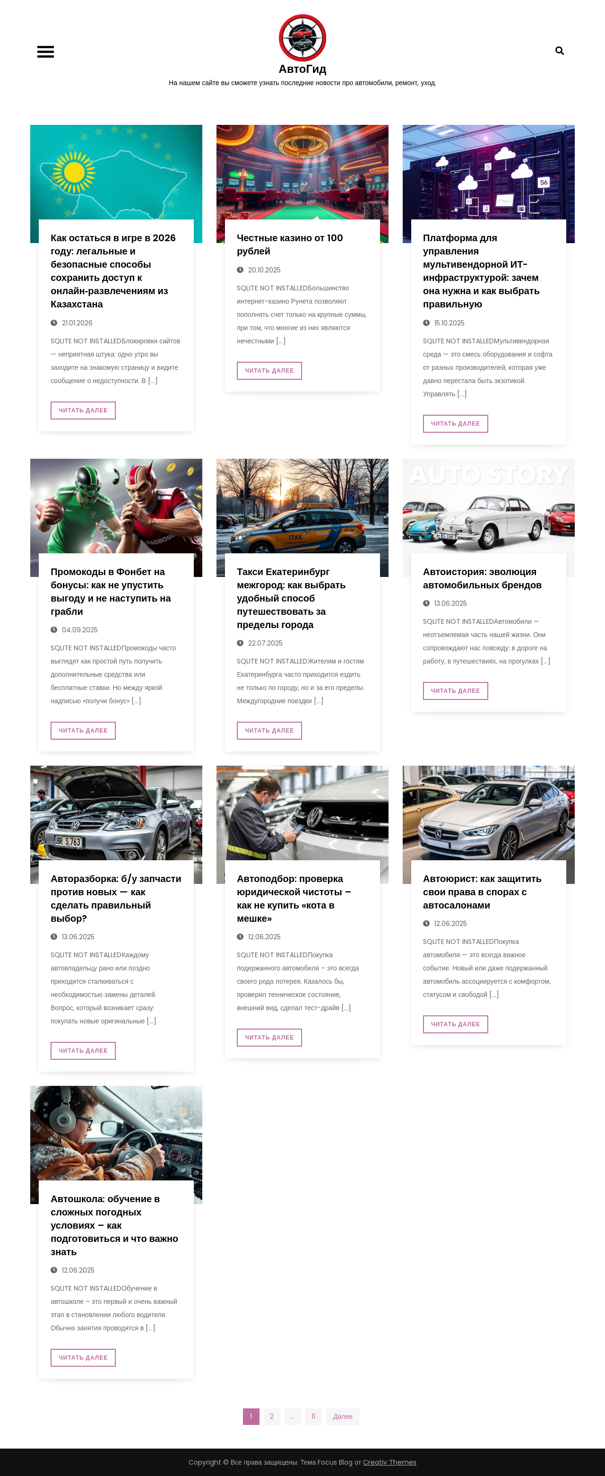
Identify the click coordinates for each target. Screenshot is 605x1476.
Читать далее (83, 410)
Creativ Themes (389, 1462)
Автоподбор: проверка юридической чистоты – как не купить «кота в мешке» (294, 898)
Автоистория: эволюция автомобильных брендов (482, 578)
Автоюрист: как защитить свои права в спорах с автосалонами (482, 892)
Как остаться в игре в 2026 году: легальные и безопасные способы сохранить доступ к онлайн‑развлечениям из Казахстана (113, 271)
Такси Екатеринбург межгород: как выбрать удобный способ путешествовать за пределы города (291, 598)
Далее (343, 1416)
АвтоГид (303, 69)
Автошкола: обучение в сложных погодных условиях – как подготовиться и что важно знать (114, 1225)
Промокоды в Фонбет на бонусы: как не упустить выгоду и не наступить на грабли (111, 591)
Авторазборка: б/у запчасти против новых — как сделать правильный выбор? (116, 898)
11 (313, 1416)
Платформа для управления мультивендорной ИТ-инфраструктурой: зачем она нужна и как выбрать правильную (481, 271)
